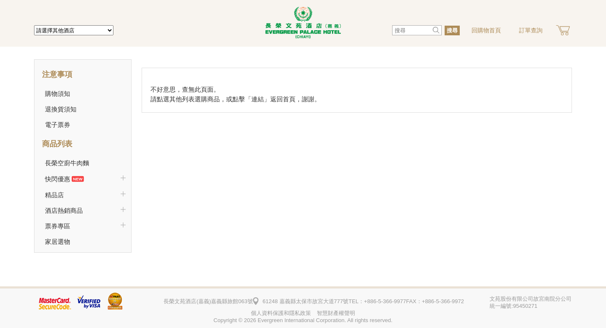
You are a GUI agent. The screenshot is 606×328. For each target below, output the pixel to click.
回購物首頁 (486, 30)
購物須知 (57, 93)
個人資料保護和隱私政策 (281, 313)
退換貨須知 (60, 109)
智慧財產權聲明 (336, 313)
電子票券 (57, 125)
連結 (257, 99)
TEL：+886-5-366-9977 (377, 301)
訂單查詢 (531, 30)
